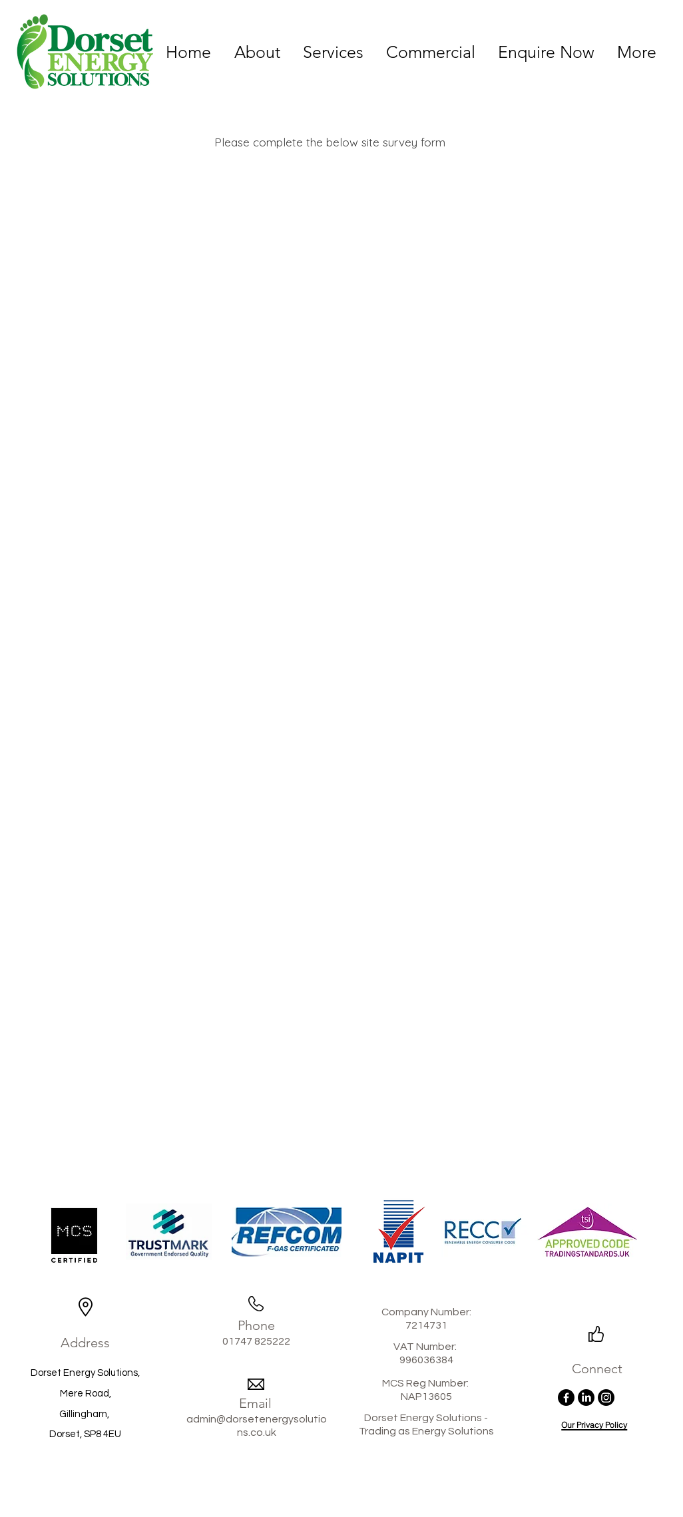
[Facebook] (566, 1397)
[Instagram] (606, 1397)
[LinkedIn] (586, 1397)
